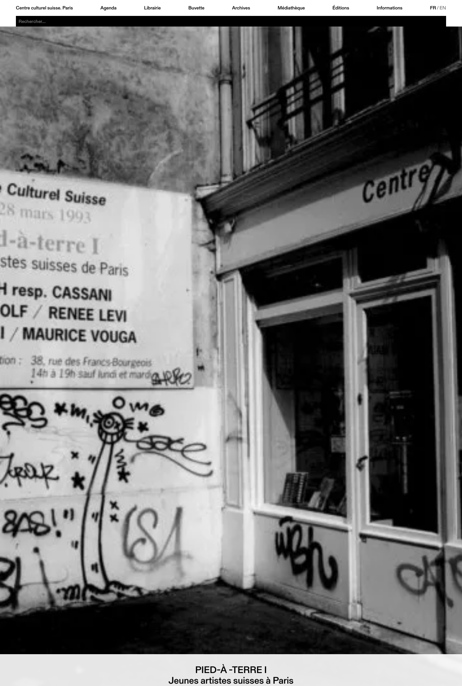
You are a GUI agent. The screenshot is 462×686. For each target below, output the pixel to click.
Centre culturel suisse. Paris (44, 8)
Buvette (196, 8)
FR (433, 8)
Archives (241, 8)
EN (443, 8)
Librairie (152, 8)
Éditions (340, 8)
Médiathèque (291, 8)
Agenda (108, 8)
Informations (389, 8)
